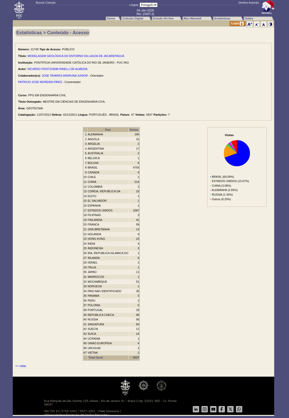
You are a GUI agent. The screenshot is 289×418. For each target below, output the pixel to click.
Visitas (133, 129)
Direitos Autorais (248, 2)
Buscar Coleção (46, 2)
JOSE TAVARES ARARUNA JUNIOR (65, 75)
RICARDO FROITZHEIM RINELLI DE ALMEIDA (58, 68)
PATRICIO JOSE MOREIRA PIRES (40, 81)
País (108, 129)
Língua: (134, 4)
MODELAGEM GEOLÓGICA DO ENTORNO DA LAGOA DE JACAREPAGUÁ (76, 55)
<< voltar (20, 365)
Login (237, 24)
